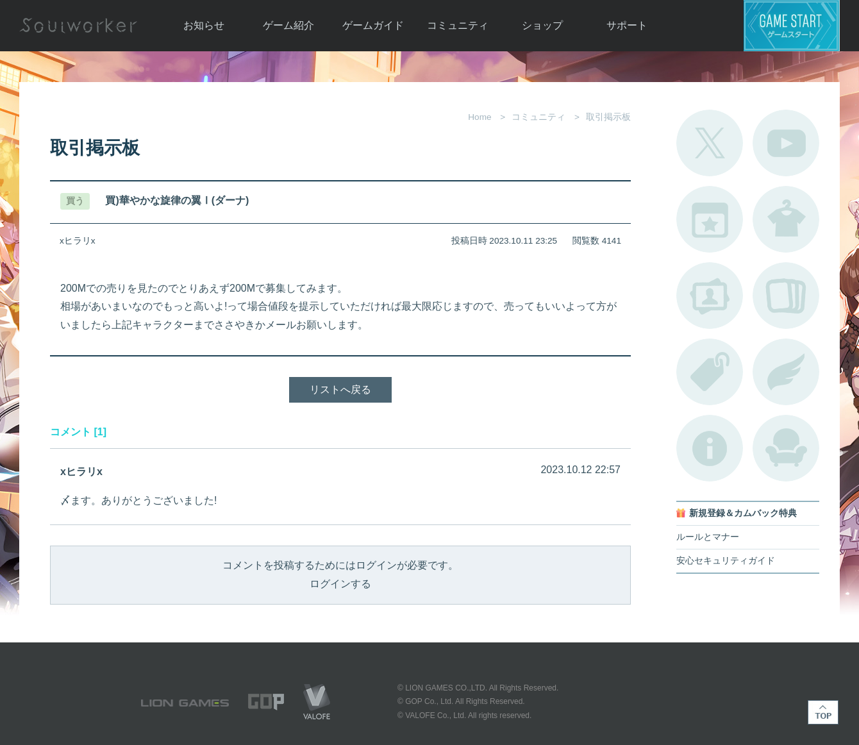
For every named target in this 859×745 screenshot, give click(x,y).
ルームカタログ (786, 448)
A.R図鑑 (786, 295)
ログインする (340, 583)
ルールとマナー (707, 537)
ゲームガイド (373, 25)
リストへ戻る (340, 389)
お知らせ (203, 25)
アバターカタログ (786, 219)
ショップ (542, 25)
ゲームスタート (792, 25)
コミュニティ (457, 25)
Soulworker (78, 25)
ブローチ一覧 (786, 372)
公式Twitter (709, 143)
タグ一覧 (709, 372)
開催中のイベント (709, 219)
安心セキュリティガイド (725, 560)
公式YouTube (786, 143)
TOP (823, 712)
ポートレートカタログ (709, 295)
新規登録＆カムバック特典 (743, 513)
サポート (626, 25)
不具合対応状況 (709, 448)
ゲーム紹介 (288, 25)
